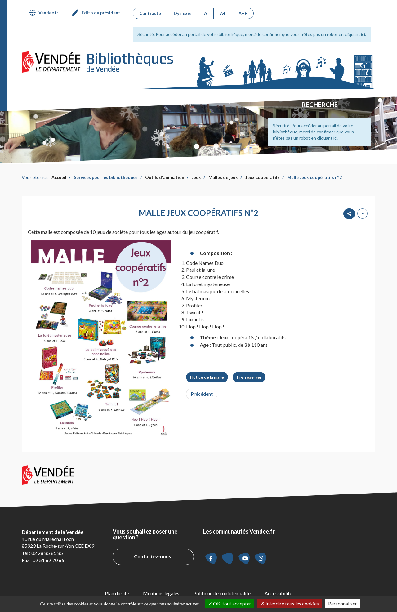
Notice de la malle (207, 377)
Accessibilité (278, 593)
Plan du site (117, 593)
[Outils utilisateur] (362, 213)
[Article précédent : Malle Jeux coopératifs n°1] (201, 394)
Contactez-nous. (153, 556)
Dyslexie (182, 13)
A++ (243, 13)
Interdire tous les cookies (290, 603)
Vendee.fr (48, 12)
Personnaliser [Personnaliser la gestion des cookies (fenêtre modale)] (342, 603)
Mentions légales (161, 593)
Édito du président (101, 12)
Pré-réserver (249, 377)
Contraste (150, 13)
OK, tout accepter (229, 603)
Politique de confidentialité (222, 593)
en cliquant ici (352, 34)
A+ (223, 13)
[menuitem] (46, 13)
